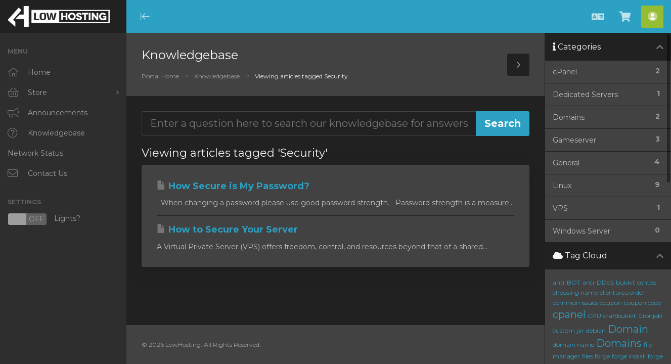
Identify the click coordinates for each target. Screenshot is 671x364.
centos (646, 282)
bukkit (625, 282)
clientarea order (622, 292)
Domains (619, 343)
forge (602, 356)
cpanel (569, 314)
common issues (575, 302)
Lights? (44, 219)
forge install (629, 356)
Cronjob (650, 316)
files (587, 356)
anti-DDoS (598, 282)
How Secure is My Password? (233, 186)
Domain (628, 329)
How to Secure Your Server (227, 229)
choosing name (575, 292)
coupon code (642, 302)
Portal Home (160, 76)
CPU (594, 316)
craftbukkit (619, 316)
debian (596, 330)
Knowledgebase (217, 76)
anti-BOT (566, 282)
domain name (573, 344)
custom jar (568, 330)
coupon (611, 302)
